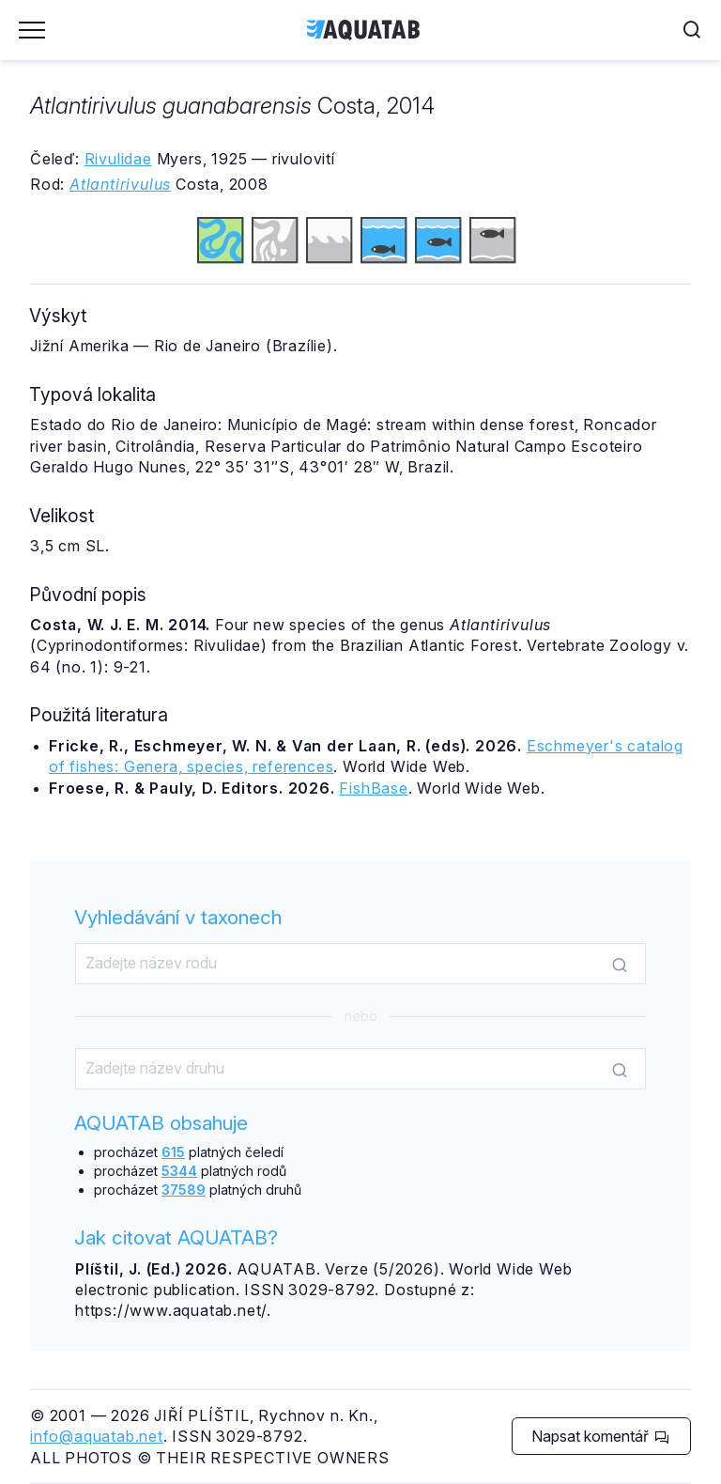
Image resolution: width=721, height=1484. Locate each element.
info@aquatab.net (96, 1436)
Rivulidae (118, 158)
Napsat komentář (600, 1436)
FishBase (373, 788)
